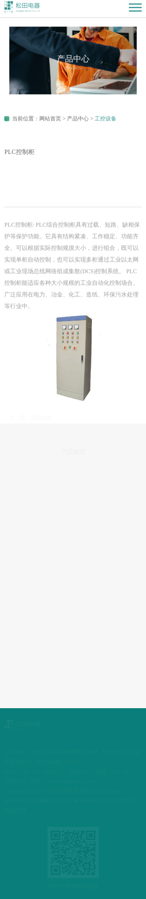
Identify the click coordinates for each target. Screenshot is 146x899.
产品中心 (78, 120)
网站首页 (50, 120)
